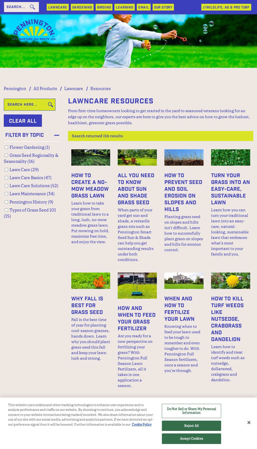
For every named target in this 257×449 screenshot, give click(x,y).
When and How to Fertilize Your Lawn (179, 309)
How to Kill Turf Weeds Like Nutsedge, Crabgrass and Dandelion (227, 319)
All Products (45, 88)
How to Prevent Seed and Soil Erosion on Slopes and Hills (183, 192)
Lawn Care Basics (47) (31, 177)
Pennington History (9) (31, 202)
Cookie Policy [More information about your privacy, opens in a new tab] (142, 425)
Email (143, 8)
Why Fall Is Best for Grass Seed (87, 305)
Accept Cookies (191, 439)
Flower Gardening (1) (30, 147)
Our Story (163, 8)
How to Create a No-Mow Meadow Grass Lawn (90, 185)
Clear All (23, 121)
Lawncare (73, 88)
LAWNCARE (57, 8)
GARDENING (82, 8)
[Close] (248, 423)
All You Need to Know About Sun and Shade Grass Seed (136, 189)
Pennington (15, 88)
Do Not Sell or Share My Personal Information (191, 411)
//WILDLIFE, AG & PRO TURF (226, 8)
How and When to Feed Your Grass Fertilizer (137, 318)
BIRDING (104, 8)
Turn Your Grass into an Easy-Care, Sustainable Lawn (230, 189)
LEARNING (124, 8)
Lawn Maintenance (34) (32, 194)
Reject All (191, 426)
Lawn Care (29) (24, 169)
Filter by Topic (24, 135)
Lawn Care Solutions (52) (34, 185)
